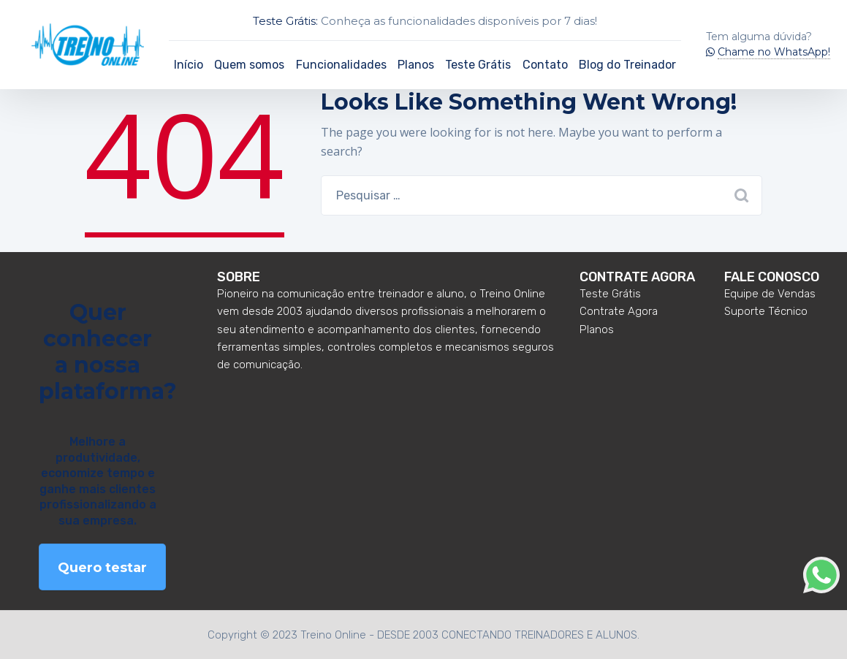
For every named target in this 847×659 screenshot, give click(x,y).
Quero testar (102, 568)
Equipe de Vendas (770, 293)
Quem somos (249, 65)
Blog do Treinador (627, 65)
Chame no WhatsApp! (774, 51)
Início (188, 65)
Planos (416, 65)
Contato (545, 65)
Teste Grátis (478, 65)
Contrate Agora (619, 311)
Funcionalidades (341, 65)
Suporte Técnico (766, 311)
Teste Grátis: (285, 21)
